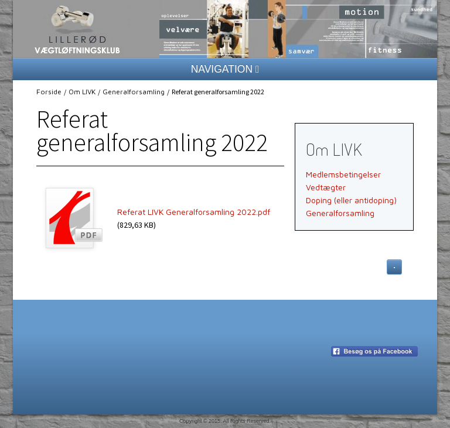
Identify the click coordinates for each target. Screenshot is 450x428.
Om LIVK (82, 91)
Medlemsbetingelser (343, 174)
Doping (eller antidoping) (351, 200)
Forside (49, 91)
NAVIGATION (225, 69)
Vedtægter (326, 187)
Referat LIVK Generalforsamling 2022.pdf (193, 212)
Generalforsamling (134, 91)
